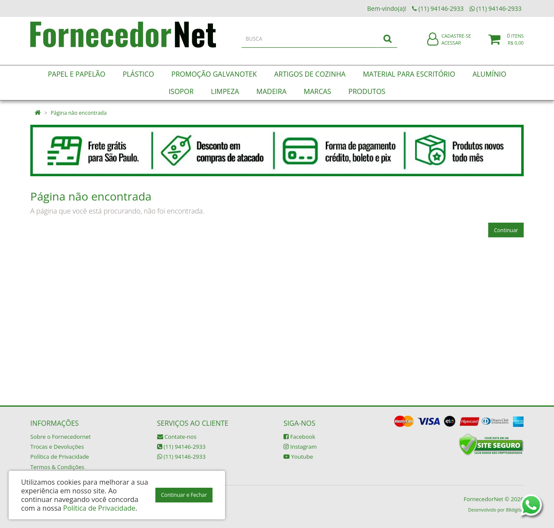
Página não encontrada (78, 113)
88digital (515, 510)
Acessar (451, 49)
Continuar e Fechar (184, 495)
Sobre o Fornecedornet (60, 437)
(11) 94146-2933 (181, 446)
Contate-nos (176, 437)
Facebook (299, 437)
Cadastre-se (456, 42)
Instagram (300, 446)
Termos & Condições (57, 467)
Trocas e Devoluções (57, 446)
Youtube (298, 456)
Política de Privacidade (59, 456)
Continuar (506, 230)
